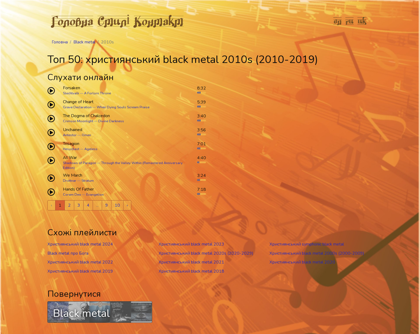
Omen (86, 135)
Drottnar (69, 180)
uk (362, 21)
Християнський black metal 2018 (191, 271)
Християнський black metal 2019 (80, 271)
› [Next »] (127, 205)
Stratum (87, 180)
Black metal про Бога (67, 253)
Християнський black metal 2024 (80, 244)
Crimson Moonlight (78, 121)
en (338, 21)
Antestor (70, 135)
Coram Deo (72, 194)
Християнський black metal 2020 (302, 262)
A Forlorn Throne (97, 93)
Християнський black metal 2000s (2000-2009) (316, 253)
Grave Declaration (77, 107)
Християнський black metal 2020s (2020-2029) (206, 253)
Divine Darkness (111, 121)
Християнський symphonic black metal (306, 244)
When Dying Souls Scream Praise (123, 107)
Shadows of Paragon (79, 163)
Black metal (84, 42)
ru (350, 21)
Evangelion (95, 194)
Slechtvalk (71, 93)
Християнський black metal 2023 (191, 244)
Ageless (91, 149)
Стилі (114, 21)
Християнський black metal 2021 (191, 262)
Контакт (158, 21)
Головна (72, 21)
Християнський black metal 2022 (80, 262)
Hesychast (71, 149)
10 (117, 205)
